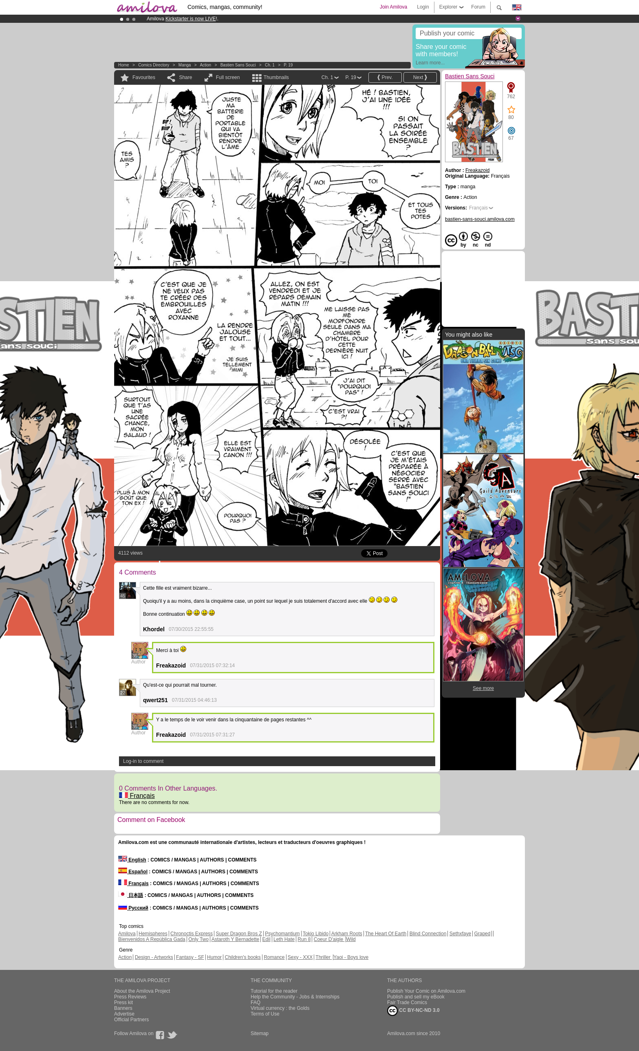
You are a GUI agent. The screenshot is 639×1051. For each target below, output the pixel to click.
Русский (133, 908)
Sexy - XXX (300, 957)
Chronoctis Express (191, 933)
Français (137, 795)
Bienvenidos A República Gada (151, 939)
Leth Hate (284, 939)
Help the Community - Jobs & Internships (295, 997)
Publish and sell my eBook (416, 997)
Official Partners (131, 1019)
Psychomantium (282, 933)
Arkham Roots (346, 933)
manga (184, 65)
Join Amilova (393, 7)
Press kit (123, 1002)
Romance (274, 957)
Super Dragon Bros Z (239, 933)
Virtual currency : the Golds (280, 1008)
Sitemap (260, 1033)
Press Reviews (130, 997)
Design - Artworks (154, 957)
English (132, 860)
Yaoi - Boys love (350, 957)
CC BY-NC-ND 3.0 (413, 1010)
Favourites (143, 77)
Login (423, 7)
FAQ (255, 1002)
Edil (266, 939)
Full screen (228, 77)
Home (123, 65)
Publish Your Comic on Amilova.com (426, 991)
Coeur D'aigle (329, 939)
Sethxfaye (460, 933)
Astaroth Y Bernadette (236, 939)
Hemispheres (153, 933)
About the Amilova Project (142, 991)
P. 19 (288, 65)
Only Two (198, 939)
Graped (482, 933)
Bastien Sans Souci (238, 65)
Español (133, 872)
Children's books (242, 957)
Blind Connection (428, 933)
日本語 (130, 895)
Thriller (323, 957)
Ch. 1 (270, 65)
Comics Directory (153, 65)
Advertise (124, 1014)
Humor (214, 957)
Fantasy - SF (190, 957)
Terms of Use (265, 1014)
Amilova (127, 933)
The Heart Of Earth (385, 933)
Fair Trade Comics (407, 1002)
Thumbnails (276, 77)
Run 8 (304, 939)
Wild (350, 939)
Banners (123, 1008)
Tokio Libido (315, 933)
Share (185, 77)
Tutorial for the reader (274, 991)
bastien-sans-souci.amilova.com (480, 219)
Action (205, 65)
